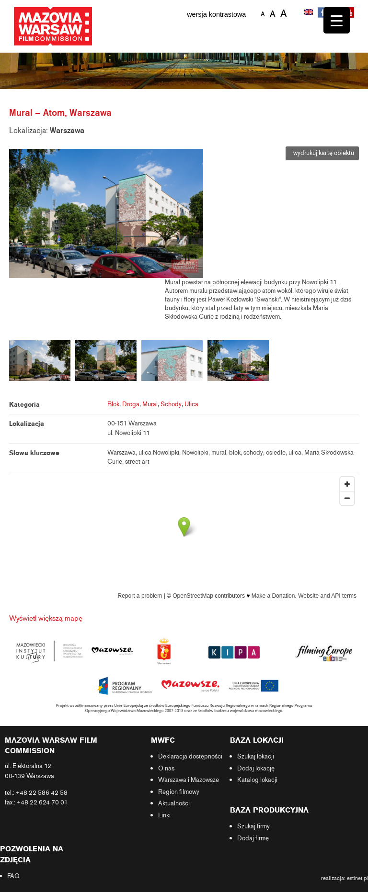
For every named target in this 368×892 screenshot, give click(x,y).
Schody (171, 404)
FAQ (13, 876)
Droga (130, 404)
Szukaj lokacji (255, 756)
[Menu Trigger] (336, 20)
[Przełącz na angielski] (309, 13)
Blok (113, 404)
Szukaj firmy (253, 826)
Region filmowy (178, 792)
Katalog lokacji (257, 780)
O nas (166, 768)
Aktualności (174, 803)
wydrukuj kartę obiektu (322, 153)
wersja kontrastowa (216, 14)
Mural (150, 404)
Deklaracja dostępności (190, 756)
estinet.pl (357, 878)
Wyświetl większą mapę (45, 618)
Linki (164, 815)
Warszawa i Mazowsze (188, 780)
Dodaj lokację (256, 768)
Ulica (191, 404)
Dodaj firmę (253, 838)
